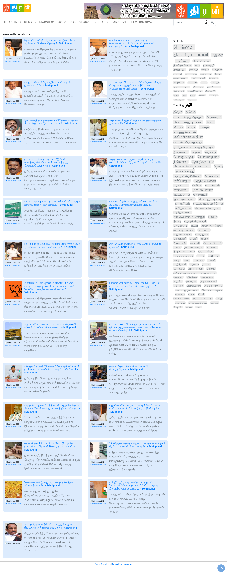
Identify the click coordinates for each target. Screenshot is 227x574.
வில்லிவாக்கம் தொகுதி (189, 217)
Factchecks (67, 22)
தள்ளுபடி (191, 281)
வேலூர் (205, 69)
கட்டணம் (204, 230)
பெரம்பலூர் (213, 95)
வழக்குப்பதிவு (182, 234)
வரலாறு (210, 152)
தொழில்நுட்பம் (203, 162)
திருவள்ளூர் (198, 87)
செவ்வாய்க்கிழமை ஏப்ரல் (192, 166)
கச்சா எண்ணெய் (211, 225)
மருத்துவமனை (205, 181)
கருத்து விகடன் (184, 132)
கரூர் (197, 65)
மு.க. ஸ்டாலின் (202, 190)
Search (85, 22)
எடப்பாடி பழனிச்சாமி (208, 203)
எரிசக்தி (195, 243)
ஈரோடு (204, 82)
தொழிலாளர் (194, 285)
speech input (206, 22)
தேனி (184, 95)
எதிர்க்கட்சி (181, 185)
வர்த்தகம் (179, 268)
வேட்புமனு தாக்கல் (188, 122)
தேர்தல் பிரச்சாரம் (195, 221)
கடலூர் (192, 95)
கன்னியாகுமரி (180, 78)
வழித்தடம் (179, 264)
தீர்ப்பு (177, 221)
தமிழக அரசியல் (213, 285)
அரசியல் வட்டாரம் (202, 298)
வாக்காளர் (212, 176)
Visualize (102, 22)
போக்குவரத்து (183, 157)
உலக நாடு (180, 243)
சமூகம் (196, 152)
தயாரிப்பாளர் (195, 268)
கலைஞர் (180, 294)
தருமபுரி (177, 74)
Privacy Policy (117, 564)
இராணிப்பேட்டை (195, 91)
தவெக (191, 112)
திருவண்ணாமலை (181, 87)
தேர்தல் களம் (182, 212)
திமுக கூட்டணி (208, 281)
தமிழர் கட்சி (183, 208)
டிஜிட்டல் (213, 255)
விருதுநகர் (217, 69)
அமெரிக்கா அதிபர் (188, 137)
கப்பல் (201, 255)
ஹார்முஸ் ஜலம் (184, 199)
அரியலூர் (215, 82)
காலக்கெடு (182, 203)
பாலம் (212, 217)
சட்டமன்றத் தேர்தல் (188, 117)
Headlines (12, 22)
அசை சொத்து (185, 171)
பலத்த (219, 298)
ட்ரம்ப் (177, 247)
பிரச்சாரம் (213, 117)
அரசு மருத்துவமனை (186, 290)
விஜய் (178, 127)
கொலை (214, 302)
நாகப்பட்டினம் (198, 78)
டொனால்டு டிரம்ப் (207, 208)
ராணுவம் (198, 260)
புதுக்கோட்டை (213, 87)
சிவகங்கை (192, 82)
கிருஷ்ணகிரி (210, 91)
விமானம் (212, 247)
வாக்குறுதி (179, 238)
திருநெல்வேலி (182, 65)
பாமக (191, 294)
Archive (120, 22)
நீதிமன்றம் (180, 162)
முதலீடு (177, 281)
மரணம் (194, 264)
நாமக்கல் (202, 95)
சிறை (198, 307)
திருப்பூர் (193, 69)
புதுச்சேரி (182, 61)
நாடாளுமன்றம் (193, 247)
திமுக (177, 112)
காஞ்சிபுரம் (192, 100)
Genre (29, 22)
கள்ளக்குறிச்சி (178, 100)
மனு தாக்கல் (207, 277)
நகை (187, 260)
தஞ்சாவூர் (208, 65)
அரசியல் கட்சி (212, 243)
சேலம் (218, 74)
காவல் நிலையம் (183, 230)
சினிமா (197, 185)
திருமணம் (180, 152)
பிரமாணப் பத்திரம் (211, 290)
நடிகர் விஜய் (206, 251)
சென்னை (184, 47)
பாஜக (191, 127)
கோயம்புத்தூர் (201, 60)
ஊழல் (189, 307)
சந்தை (204, 238)
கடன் (194, 225)
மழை (176, 260)
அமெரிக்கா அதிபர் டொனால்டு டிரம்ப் (194, 272)
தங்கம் (206, 264)
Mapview (46, 22)
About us (128, 564)
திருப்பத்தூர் (191, 74)
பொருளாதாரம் (208, 157)
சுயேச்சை (191, 277)
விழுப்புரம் (178, 82)
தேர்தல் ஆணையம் (187, 176)
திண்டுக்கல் (205, 74)
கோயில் (211, 268)
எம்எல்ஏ (178, 285)
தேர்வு (218, 166)
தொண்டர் (200, 194)
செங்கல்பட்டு (178, 91)
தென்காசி (213, 78)
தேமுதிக (177, 307)
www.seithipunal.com (13, 61)
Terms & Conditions (103, 564)
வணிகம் (178, 277)
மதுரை (217, 55)
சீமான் (201, 294)
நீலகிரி (176, 95)
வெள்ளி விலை (181, 298)
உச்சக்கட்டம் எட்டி (197, 302)
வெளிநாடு (212, 185)
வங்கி (193, 238)
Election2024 (141, 22)
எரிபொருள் (181, 181)
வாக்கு (204, 127)
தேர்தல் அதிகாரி (183, 255)
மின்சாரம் (180, 302)
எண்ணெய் (181, 190)
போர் (210, 122)
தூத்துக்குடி (179, 69)
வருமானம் (180, 225)
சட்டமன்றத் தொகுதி (188, 142)
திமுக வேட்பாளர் (184, 251)
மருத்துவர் (202, 234)
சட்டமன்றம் (181, 194)
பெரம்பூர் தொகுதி (210, 199)
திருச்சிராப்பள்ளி (190, 54)
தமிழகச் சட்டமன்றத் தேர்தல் (193, 147)
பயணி (211, 260)
